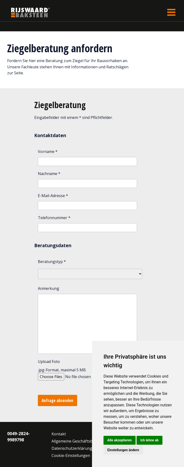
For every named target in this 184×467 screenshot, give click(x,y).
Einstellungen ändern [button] (123, 450)
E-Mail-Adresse (53, 195)
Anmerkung (48, 288)
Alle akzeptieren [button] (119, 440)
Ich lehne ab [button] (149, 440)
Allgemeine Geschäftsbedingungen (83, 441)
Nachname (49, 173)
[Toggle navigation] (171, 12)
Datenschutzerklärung (72, 448)
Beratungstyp (52, 261)
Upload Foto (49, 361)
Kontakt (59, 434)
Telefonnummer (54, 217)
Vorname (48, 151)
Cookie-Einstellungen (71, 455)
